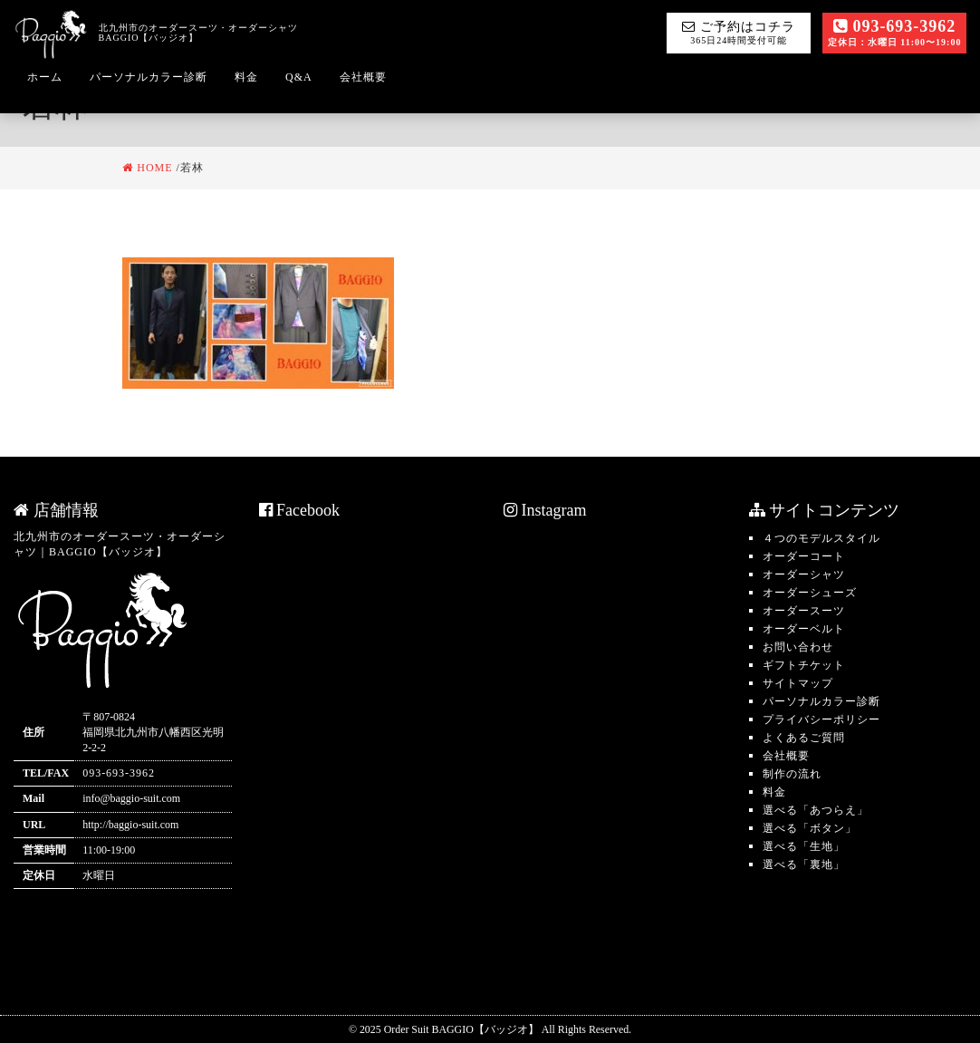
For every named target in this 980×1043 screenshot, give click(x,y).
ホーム (44, 77)
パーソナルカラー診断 (148, 77)
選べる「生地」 (804, 846)
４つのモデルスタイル (821, 538)
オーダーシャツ (804, 574)
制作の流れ (792, 774)
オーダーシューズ (810, 592)
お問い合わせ (798, 647)
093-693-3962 (895, 32)
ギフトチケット (804, 665)
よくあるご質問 (804, 737)
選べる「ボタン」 (810, 828)
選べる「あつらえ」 (816, 810)
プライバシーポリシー (821, 719)
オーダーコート (804, 556)
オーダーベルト (804, 629)
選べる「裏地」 (804, 864)
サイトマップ (798, 683)
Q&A (298, 77)
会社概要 (363, 77)
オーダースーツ (804, 610)
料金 (246, 77)
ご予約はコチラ (738, 32)
